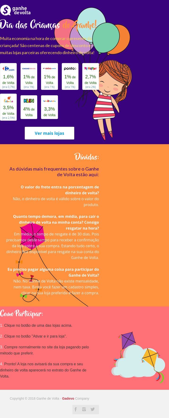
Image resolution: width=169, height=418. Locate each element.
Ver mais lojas (49, 133)
